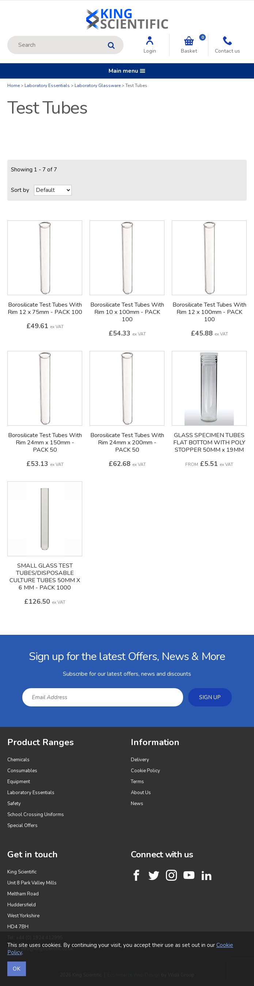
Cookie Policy (145, 770)
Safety (14, 803)
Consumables (22, 770)
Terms (137, 781)
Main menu (127, 71)
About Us (141, 792)
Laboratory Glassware (98, 85)
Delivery (140, 759)
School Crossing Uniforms (35, 814)
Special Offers (22, 825)
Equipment (18, 781)
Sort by (20, 190)
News (137, 803)
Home (13, 85)
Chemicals (18, 759)
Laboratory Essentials (47, 85)
